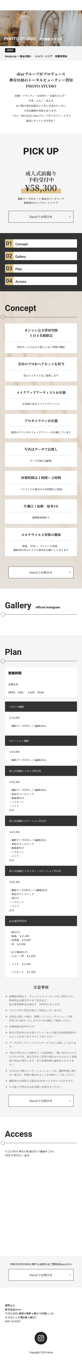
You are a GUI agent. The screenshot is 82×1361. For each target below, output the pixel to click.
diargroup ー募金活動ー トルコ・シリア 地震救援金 (36, 53)
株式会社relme (13, 1309)
